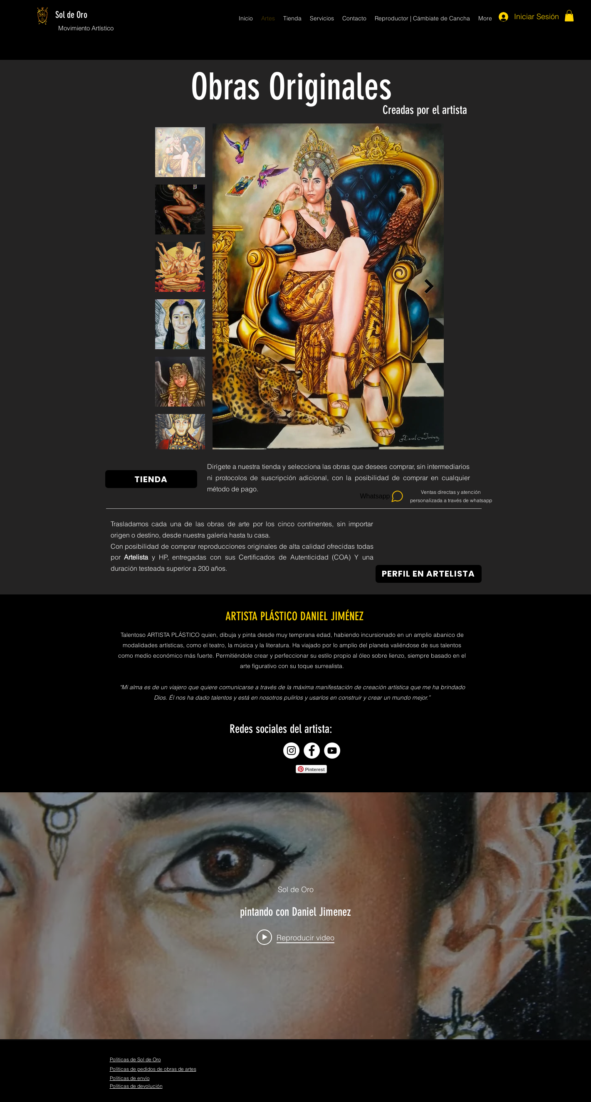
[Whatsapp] (382, 496)
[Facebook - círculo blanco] (312, 750)
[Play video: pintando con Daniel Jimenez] (295, 937)
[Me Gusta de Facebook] (308, 1086)
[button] (569, 15)
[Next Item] (429, 286)
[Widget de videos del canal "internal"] (295, 915)
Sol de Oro (71, 14)
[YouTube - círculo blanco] (332, 750)
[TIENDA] (151, 479)
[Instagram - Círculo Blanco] (291, 750)
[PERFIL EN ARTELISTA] (429, 574)
